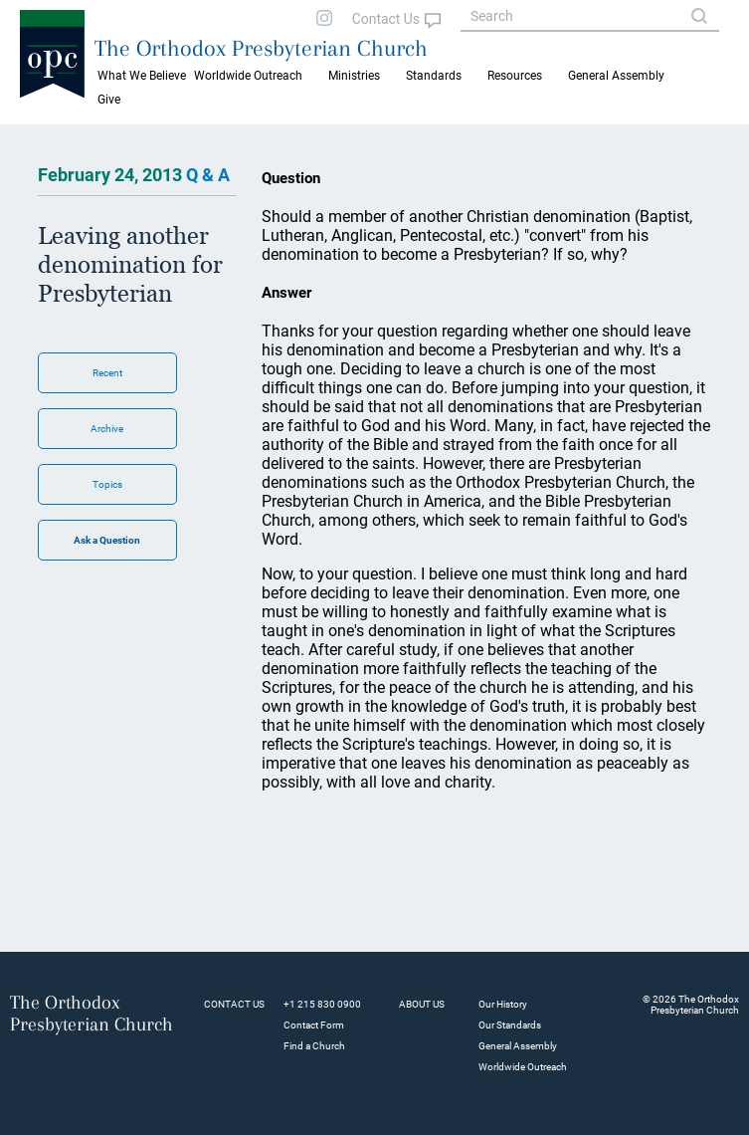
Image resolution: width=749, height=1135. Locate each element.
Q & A (208, 174)
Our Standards (509, 1025)
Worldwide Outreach (522, 1066)
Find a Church (314, 1045)
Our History (502, 1004)
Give (108, 100)
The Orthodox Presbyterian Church (261, 48)
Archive (107, 428)
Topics (107, 484)
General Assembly (616, 76)
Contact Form (313, 1025)
